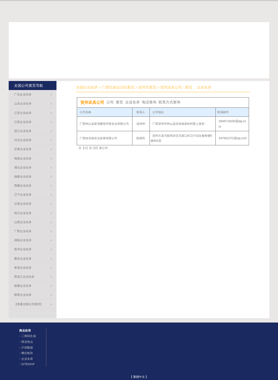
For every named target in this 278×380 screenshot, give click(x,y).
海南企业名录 (22, 158)
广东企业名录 (22, 94)
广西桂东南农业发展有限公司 (98, 138)
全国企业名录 (87, 87)
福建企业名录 (22, 176)
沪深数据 (27, 347)
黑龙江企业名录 (24, 276)
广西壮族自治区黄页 (118, 87)
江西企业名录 (22, 122)
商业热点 (27, 341)
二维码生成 (28, 336)
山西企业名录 (22, 222)
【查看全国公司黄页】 (28, 304)
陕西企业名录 (22, 294)
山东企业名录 (22, 103)
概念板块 (27, 353)
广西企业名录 (22, 231)
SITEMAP (28, 364)
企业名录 (27, 358)
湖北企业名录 (22, 167)
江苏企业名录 (22, 113)
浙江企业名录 (22, 131)
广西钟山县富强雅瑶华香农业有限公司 (104, 123)
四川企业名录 (22, 213)
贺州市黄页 (147, 87)
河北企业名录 (22, 140)
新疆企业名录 (22, 285)
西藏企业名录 (22, 185)
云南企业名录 (22, 203)
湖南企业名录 (22, 240)
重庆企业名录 (22, 258)
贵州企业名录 (22, 249)
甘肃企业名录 (22, 149)
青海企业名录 (22, 267)
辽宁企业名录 (22, 194)
